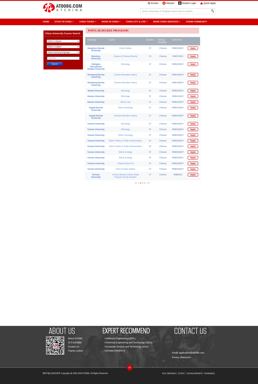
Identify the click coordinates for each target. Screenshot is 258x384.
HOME (46, 21)
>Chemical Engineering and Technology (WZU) (128, 342)
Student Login (189, 3)
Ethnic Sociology (125, 135)
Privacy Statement (181, 357)
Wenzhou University (96, 57)
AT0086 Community (196, 21)
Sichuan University (96, 175)
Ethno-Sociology (125, 107)
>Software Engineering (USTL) (120, 338)
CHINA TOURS (86, 21)
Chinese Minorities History (125, 75)
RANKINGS (209, 373)
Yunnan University (95, 124)
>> (149, 183)
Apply (193, 48)
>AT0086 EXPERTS (114, 350)
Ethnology (125, 64)
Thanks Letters (75, 350)
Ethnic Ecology (125, 152)
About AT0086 (75, 338)
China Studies (125, 48)
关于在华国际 (75, 342)
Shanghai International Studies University (95, 66)
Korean (154, 3)
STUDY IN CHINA (63, 21)
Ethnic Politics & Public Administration (125, 141)
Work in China (110, 21)
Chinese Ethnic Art (125, 163)
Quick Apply (210, 3)
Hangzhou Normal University (95, 49)
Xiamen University (95, 96)
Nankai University (96, 91)
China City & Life (135, 21)
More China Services (165, 21)
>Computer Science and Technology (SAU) (126, 346)
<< (136, 183)
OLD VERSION (169, 373)
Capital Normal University (96, 108)
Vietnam (170, 3)
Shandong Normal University (95, 76)
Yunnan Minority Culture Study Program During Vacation (125, 175)
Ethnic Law (125, 102)
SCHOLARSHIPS (194, 373)
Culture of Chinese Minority (125, 56)
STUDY (181, 373)
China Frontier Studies (125, 169)
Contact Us (73, 346)
